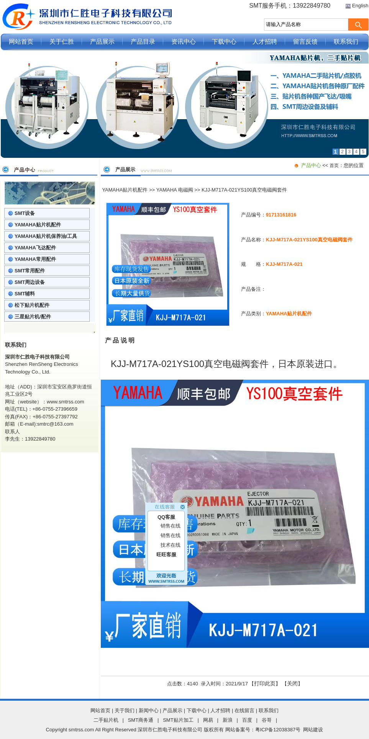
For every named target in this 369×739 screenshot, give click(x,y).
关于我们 (124, 710)
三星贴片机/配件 (33, 317)
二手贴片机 (105, 720)
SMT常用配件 (30, 271)
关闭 (292, 683)
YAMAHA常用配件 (35, 259)
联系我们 (346, 41)
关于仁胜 (61, 41)
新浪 (228, 720)
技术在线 (170, 541)
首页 (334, 165)
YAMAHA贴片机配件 (38, 225)
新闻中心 (149, 710)
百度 (247, 720)
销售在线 (170, 521)
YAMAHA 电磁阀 (174, 190)
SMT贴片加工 (178, 720)
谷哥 (267, 720)
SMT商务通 (140, 720)
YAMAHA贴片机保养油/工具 (46, 236)
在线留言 (244, 710)
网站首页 (21, 41)
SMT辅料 (25, 294)
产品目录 (143, 41)
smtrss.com (81, 729)
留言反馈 (305, 41)
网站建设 (313, 729)
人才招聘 (265, 41)
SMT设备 (25, 213)
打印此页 (265, 683)
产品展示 (102, 41)
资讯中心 (183, 41)
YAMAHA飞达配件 (35, 248)
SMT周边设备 (30, 282)
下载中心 (224, 41)
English (360, 5)
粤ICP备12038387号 (278, 729)
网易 (208, 720)
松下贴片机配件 (32, 305)
